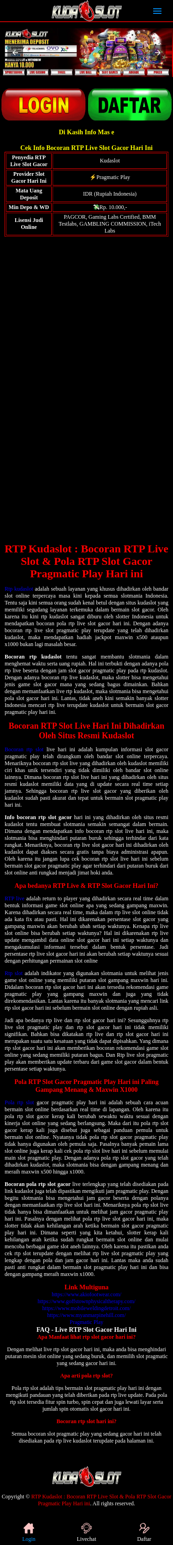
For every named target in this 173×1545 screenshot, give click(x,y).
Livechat (86, 1532)
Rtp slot (14, 973)
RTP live (14, 898)
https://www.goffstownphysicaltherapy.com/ (86, 1301)
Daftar (144, 1532)
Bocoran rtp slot (24, 749)
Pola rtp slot (19, 1102)
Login (29, 1532)
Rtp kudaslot (19, 589)
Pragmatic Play (86, 1322)
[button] (15, 52)
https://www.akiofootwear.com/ (86, 1294)
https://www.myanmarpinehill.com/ (86, 1315)
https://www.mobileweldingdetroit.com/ (86, 1308)
